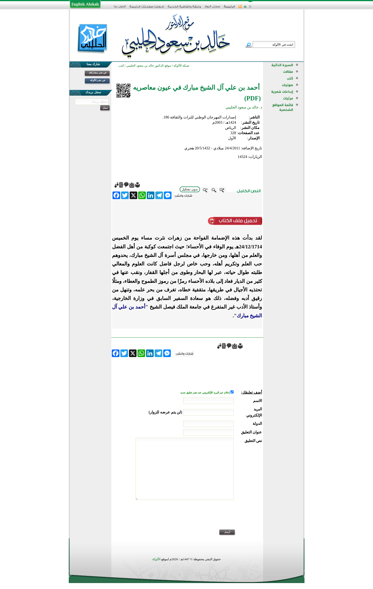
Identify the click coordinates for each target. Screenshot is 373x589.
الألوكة (156, 559)
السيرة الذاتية (282, 65)
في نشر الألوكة (97, 80)
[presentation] (226, 518)
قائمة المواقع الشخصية (282, 107)
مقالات (288, 72)
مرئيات (288, 98)
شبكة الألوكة (181, 65)
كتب (290, 78)
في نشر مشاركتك (97, 72)
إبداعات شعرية (282, 92)
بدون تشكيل (190, 189)
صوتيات (287, 85)
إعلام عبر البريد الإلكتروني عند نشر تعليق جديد (205, 392)
